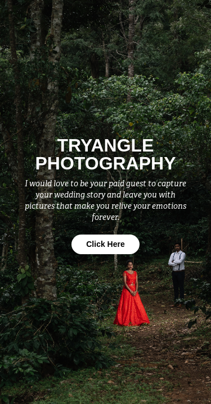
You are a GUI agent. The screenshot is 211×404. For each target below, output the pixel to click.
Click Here (105, 244)
